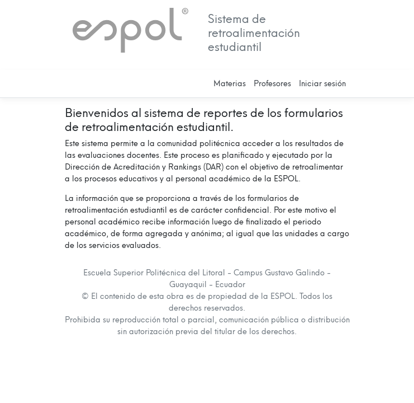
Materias (229, 83)
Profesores (272, 83)
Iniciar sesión (322, 83)
